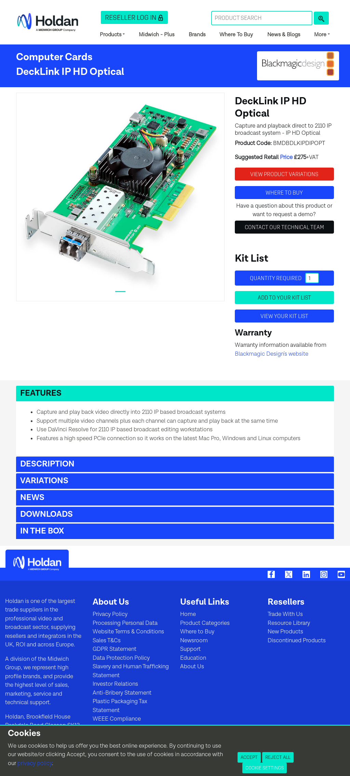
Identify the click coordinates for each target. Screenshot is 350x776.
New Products (285, 631)
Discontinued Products (297, 640)
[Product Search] (321, 18)
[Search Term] (261, 18)
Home (188, 614)
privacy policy (34, 763)
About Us (192, 666)
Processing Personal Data (125, 623)
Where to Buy (197, 631)
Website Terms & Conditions (128, 631)
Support (190, 649)
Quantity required (284, 278)
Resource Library (289, 623)
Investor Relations (115, 684)
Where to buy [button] (284, 192)
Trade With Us (285, 614)
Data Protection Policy (121, 658)
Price (286, 157)
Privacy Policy (110, 614)
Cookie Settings (264, 768)
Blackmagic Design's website (271, 354)
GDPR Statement (114, 649)
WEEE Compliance (117, 719)
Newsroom (194, 640)
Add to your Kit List (284, 297)
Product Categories (205, 623)
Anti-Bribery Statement (122, 693)
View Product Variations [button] (284, 174)
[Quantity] (312, 278)
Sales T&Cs (107, 640)
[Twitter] (288, 574)
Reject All (278, 757)
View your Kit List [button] (284, 316)
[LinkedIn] (306, 574)
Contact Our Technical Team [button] (284, 227)
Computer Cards (54, 57)
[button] (134, 17)
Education (193, 658)
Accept (249, 757)
